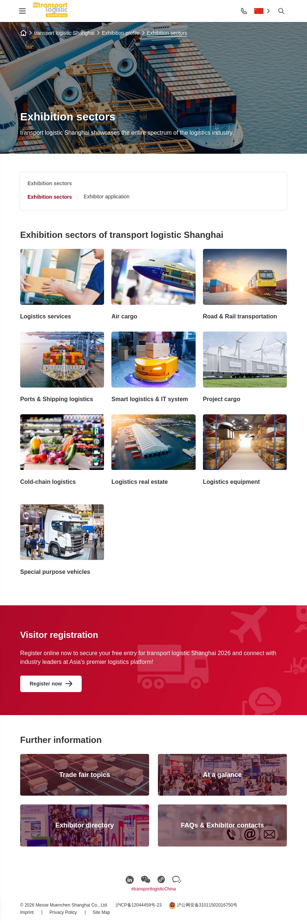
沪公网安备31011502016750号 (203, 905)
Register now (46, 684)
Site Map (101, 912)
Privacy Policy (63, 912)
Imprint (27, 912)
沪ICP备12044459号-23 (138, 905)
